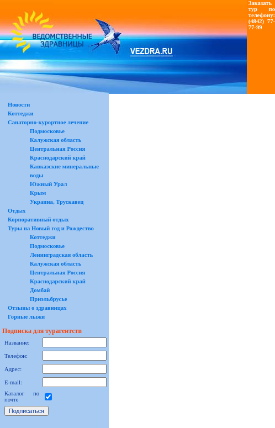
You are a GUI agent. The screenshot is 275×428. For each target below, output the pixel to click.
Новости (19, 105)
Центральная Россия (57, 149)
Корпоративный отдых (38, 219)
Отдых (16, 211)
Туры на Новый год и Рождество (51, 228)
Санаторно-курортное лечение (48, 122)
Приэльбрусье (48, 299)
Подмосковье (47, 131)
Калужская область (55, 140)
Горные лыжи (26, 317)
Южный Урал (48, 184)
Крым (38, 193)
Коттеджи (21, 113)
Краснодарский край (58, 158)
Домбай (40, 290)
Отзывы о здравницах (37, 308)
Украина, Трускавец (56, 202)
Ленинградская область (61, 255)
